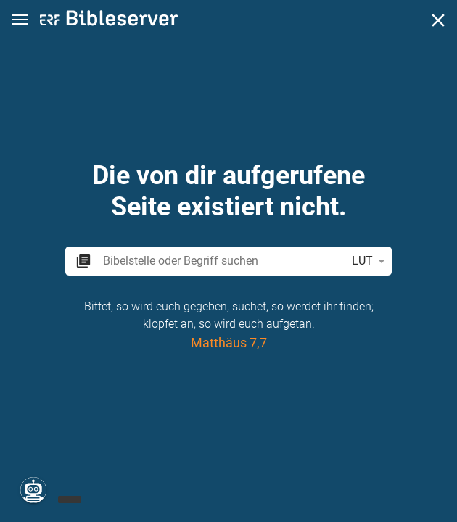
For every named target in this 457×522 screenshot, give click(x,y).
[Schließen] (438, 20)
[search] (221, 261)
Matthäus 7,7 (229, 342)
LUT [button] (371, 261)
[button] (20, 19)
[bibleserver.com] (109, 20)
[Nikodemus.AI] (33, 490)
